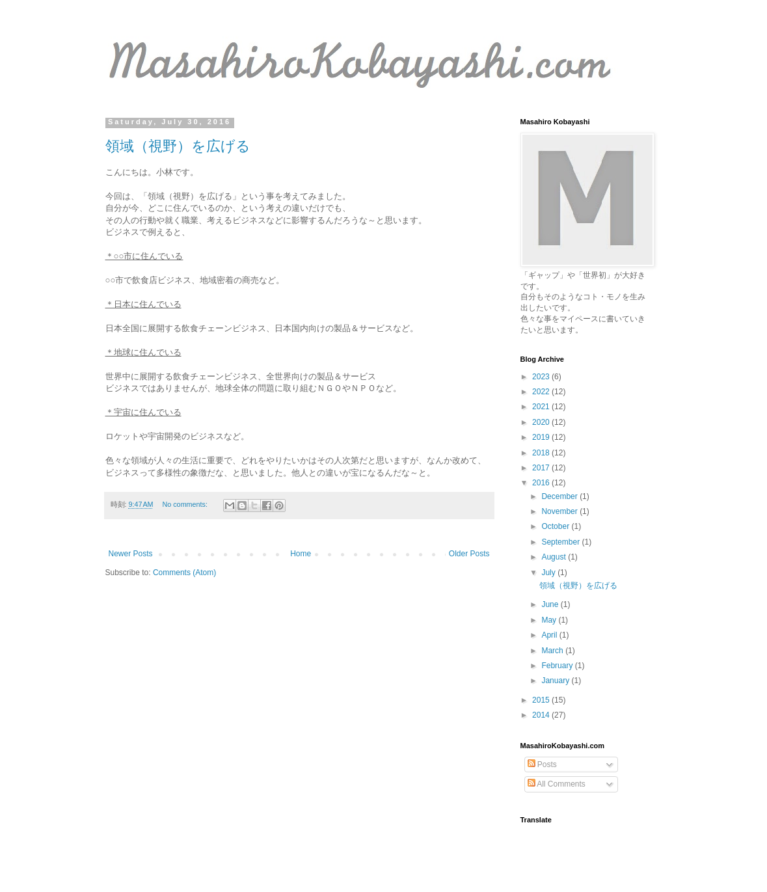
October (556, 526)
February (557, 665)
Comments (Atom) (184, 572)
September (561, 542)
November (560, 511)
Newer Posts (131, 553)
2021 (542, 406)
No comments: (185, 504)
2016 (542, 482)
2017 (542, 467)
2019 (542, 437)
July (549, 572)
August (554, 556)
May (549, 620)
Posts (542, 764)
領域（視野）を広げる (177, 146)
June (550, 604)
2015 (542, 700)
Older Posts (469, 553)
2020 (542, 422)
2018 (542, 452)
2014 (542, 715)
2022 (542, 391)
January (556, 680)
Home (300, 553)
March (553, 650)
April (550, 635)
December (560, 496)
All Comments (556, 784)
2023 (542, 376)
